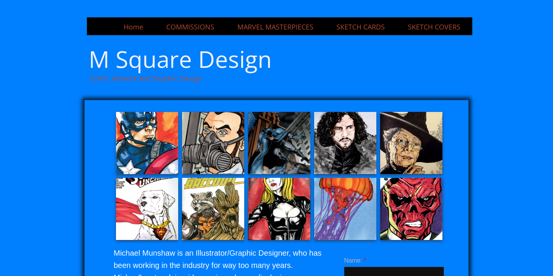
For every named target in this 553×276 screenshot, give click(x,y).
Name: (355, 260)
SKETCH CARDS (360, 26)
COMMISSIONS (190, 26)
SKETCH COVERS (434, 26)
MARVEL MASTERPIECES (275, 26)
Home (133, 26)
